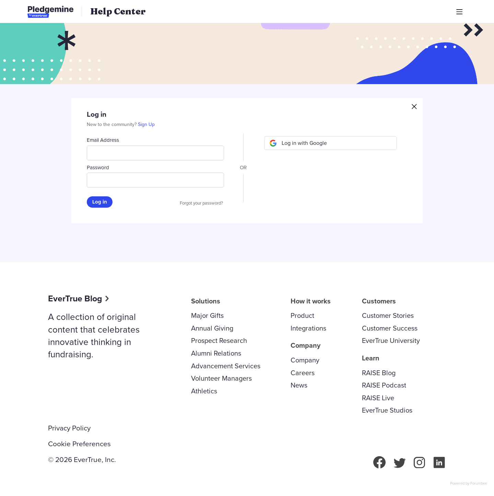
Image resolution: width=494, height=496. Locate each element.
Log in (99, 202)
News (299, 385)
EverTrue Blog (75, 298)
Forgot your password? (201, 203)
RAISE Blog (379, 373)
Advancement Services (225, 366)
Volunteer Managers (221, 378)
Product (302, 315)
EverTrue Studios (387, 410)
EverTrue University (391, 340)
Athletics (204, 391)
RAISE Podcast (384, 385)
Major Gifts (207, 315)
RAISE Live (378, 398)
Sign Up (146, 124)
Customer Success (389, 328)
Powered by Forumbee (468, 483)
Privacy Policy (69, 428)
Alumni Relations (216, 353)
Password (98, 167)
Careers (303, 373)
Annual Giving (212, 328)
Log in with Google (304, 143)
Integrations (308, 328)
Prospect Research (219, 340)
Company (305, 360)
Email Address (103, 140)
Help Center (118, 11)
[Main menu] (459, 11)
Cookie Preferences (79, 443)
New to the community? (112, 124)
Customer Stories (388, 315)
